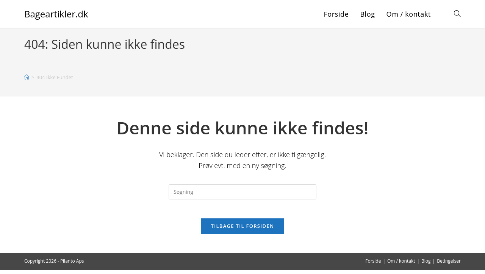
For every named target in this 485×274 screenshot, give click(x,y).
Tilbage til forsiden (242, 230)
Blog (426, 265)
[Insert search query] (242, 191)
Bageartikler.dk (56, 14)
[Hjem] (26, 77)
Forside (373, 265)
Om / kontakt (401, 265)
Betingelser (449, 265)
